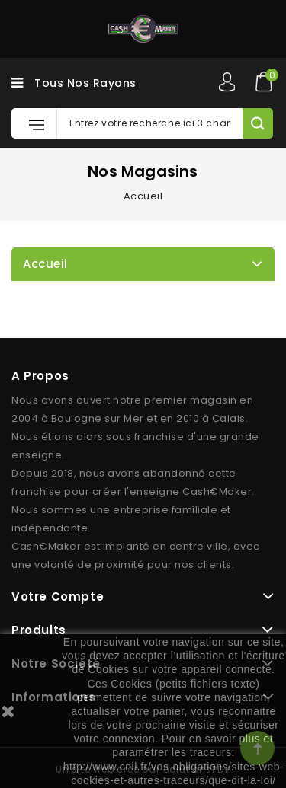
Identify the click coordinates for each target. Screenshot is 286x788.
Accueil (45, 264)
